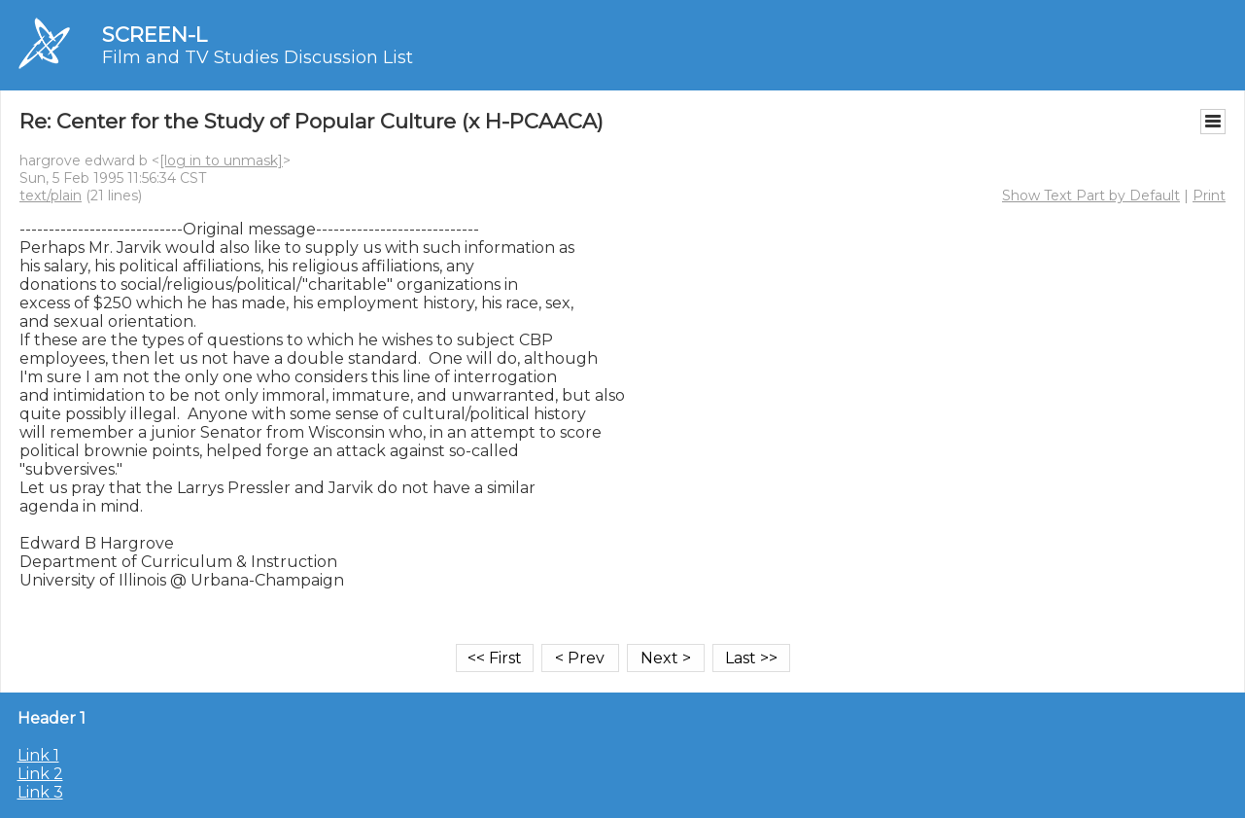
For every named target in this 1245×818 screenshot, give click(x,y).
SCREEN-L (154, 34)
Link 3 (40, 792)
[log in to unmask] (221, 160)
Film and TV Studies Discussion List (257, 57)
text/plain (50, 195)
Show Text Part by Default (1091, 195)
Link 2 (40, 774)
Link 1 (38, 755)
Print (1209, 195)
